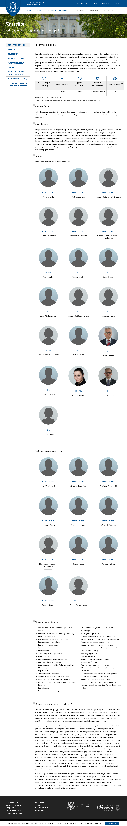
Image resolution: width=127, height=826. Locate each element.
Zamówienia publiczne (13, 805)
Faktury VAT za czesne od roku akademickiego (18, 84)
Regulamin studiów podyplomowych (16, 73)
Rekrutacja (106, 3)
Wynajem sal (10, 808)
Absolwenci (64, 10)
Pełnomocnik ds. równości (15, 813)
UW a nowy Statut (41, 808)
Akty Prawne (39, 802)
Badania (80, 10)
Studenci (39, 10)
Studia (28, 10)
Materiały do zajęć (16, 58)
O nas (95, 3)
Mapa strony (39, 810)
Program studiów (16, 63)
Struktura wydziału (13, 802)
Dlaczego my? (82, 3)
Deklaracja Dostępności (14, 810)
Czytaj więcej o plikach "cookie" (94, 823)
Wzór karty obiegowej (17, 79)
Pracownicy (51, 10)
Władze (37, 805)
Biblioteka (94, 10)
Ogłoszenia (13, 54)
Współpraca (109, 10)
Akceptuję (112, 823)
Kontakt (118, 3)
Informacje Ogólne (16, 45)
